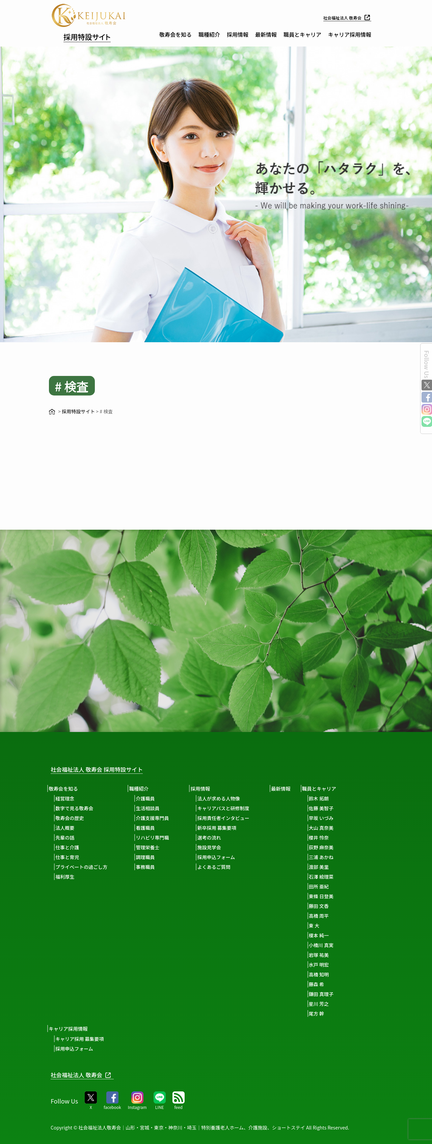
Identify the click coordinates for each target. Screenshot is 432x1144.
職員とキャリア (302, 34)
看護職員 (149, 827)
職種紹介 (209, 34)
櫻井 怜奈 (329, 837)
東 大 (324, 925)
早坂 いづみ (331, 818)
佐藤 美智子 (331, 808)
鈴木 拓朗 (329, 798)
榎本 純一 (329, 935)
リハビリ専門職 (156, 837)
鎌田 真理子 (331, 994)
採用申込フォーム (222, 857)
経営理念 (66, 798)
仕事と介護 (69, 847)
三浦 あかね (331, 857)
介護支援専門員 (156, 818)
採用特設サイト (94, 35)
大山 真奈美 (331, 827)
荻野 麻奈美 (331, 847)
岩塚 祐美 (329, 954)
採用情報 (237, 34)
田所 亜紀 (329, 886)
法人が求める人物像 (224, 798)
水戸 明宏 (329, 964)
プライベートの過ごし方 (83, 866)
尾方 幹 (326, 1013)
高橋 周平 (329, 915)
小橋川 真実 (331, 945)
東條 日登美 (331, 896)
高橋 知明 (329, 974)
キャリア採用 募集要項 (81, 1038)
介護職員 (149, 798)
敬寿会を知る (175, 34)
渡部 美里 (329, 866)
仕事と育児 (69, 857)
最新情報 (266, 34)
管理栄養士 (151, 847)
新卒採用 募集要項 (222, 827)
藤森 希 (326, 984)
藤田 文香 (329, 906)
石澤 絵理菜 (331, 876)
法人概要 (66, 827)
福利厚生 (66, 876)
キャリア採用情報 (349, 34)
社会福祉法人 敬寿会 (344, 17)
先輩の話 (66, 837)
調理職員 (149, 857)
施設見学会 (215, 847)
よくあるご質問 (219, 866)
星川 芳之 (329, 1003)
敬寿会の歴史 (71, 818)
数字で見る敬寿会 (76, 808)
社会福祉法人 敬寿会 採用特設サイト (106, 769)
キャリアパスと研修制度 (229, 808)
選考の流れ (215, 837)
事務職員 (149, 866)
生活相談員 (151, 808)
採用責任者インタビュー (229, 818)
